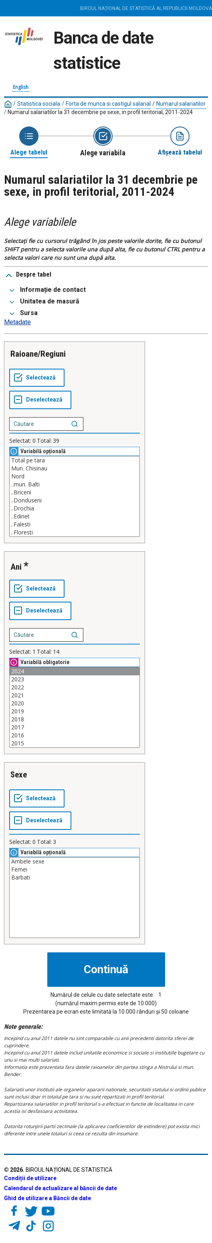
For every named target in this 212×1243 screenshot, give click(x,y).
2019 (74, 711)
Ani (16, 567)
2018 (74, 719)
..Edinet (74, 516)
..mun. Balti (74, 484)
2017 (74, 727)
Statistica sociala (38, 103)
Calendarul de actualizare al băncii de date (60, 1188)
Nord (74, 476)
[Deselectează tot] (40, 400)
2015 (74, 743)
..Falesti (74, 524)
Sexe (18, 774)
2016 (74, 735)
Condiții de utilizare (30, 1178)
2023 (74, 679)
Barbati (74, 878)
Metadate (17, 322)
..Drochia (74, 508)
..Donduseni (74, 500)
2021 (74, 695)
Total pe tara (74, 460)
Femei (74, 869)
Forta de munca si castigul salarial (108, 103)
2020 (74, 703)
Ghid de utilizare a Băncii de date (47, 1198)
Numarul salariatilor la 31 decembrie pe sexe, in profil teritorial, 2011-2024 (100, 112)
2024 (74, 671)
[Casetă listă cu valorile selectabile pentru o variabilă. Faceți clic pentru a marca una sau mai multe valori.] (74, 496)
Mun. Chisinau (74, 468)
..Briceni (74, 492)
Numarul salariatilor (181, 103)
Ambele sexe (74, 861)
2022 (74, 687)
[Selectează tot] (37, 378)
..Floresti (74, 532)
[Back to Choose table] (29, 141)
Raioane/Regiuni (38, 354)
